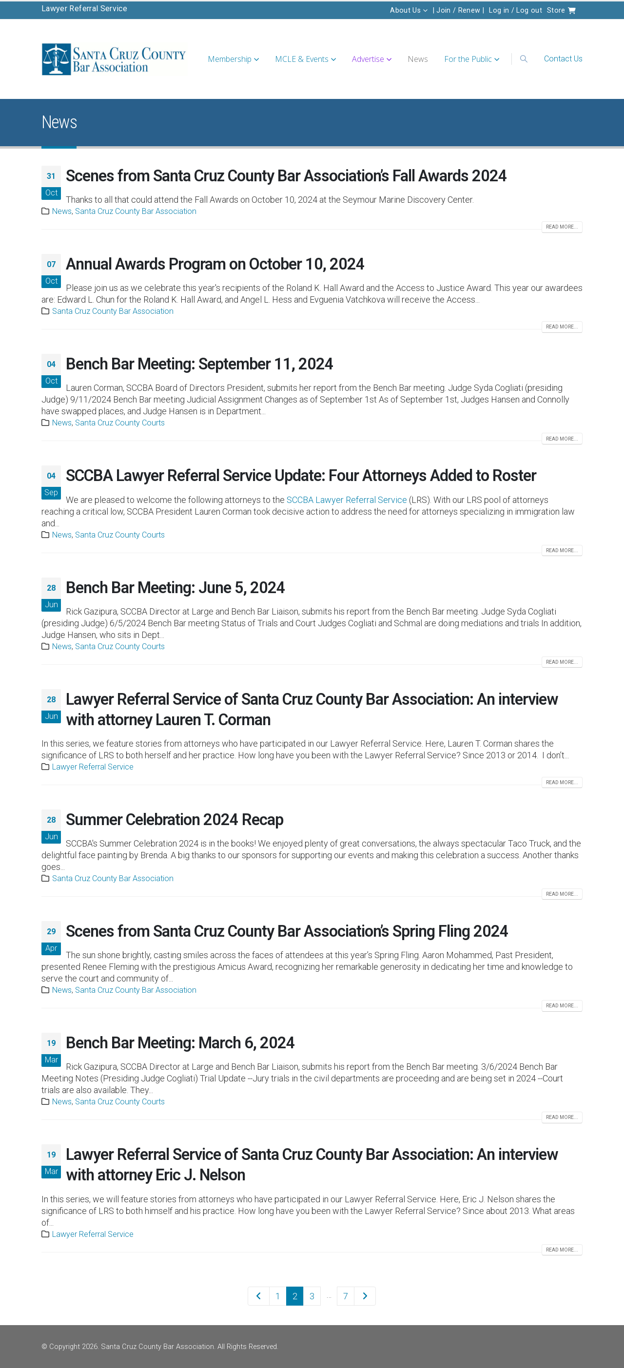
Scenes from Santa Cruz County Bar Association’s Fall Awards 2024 (286, 176)
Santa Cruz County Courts (120, 422)
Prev (259, 1296)
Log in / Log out (515, 10)
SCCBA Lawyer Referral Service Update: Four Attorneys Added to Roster (301, 475)
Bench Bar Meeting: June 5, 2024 (175, 587)
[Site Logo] (114, 59)
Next (365, 1296)
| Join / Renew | (459, 10)
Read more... (562, 227)
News (418, 59)
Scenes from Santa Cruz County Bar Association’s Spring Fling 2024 (287, 931)
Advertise (368, 59)
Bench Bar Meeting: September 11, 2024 (199, 364)
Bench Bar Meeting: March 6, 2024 (180, 1043)
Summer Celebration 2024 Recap (174, 819)
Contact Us (563, 58)
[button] (524, 59)
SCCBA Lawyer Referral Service (347, 500)
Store (561, 10)
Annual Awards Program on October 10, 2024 (215, 264)
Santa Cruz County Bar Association (135, 211)
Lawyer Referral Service (84, 8)
